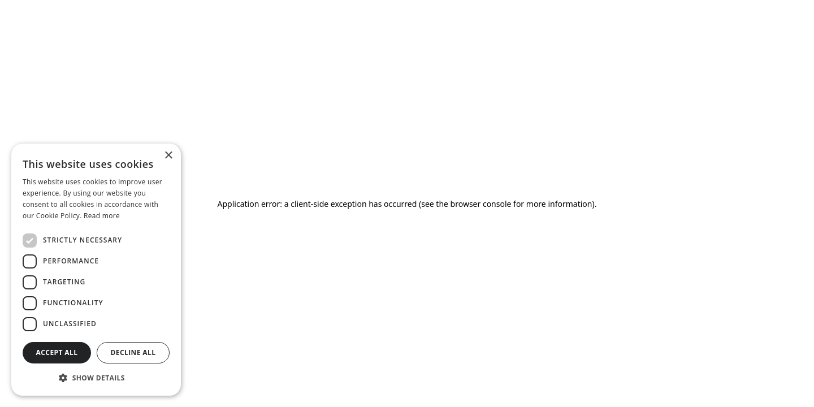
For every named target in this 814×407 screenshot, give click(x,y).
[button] (96, 377)
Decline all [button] (133, 352)
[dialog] (96, 270)
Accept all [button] (57, 352)
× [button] (168, 155)
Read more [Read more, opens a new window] (102, 215)
